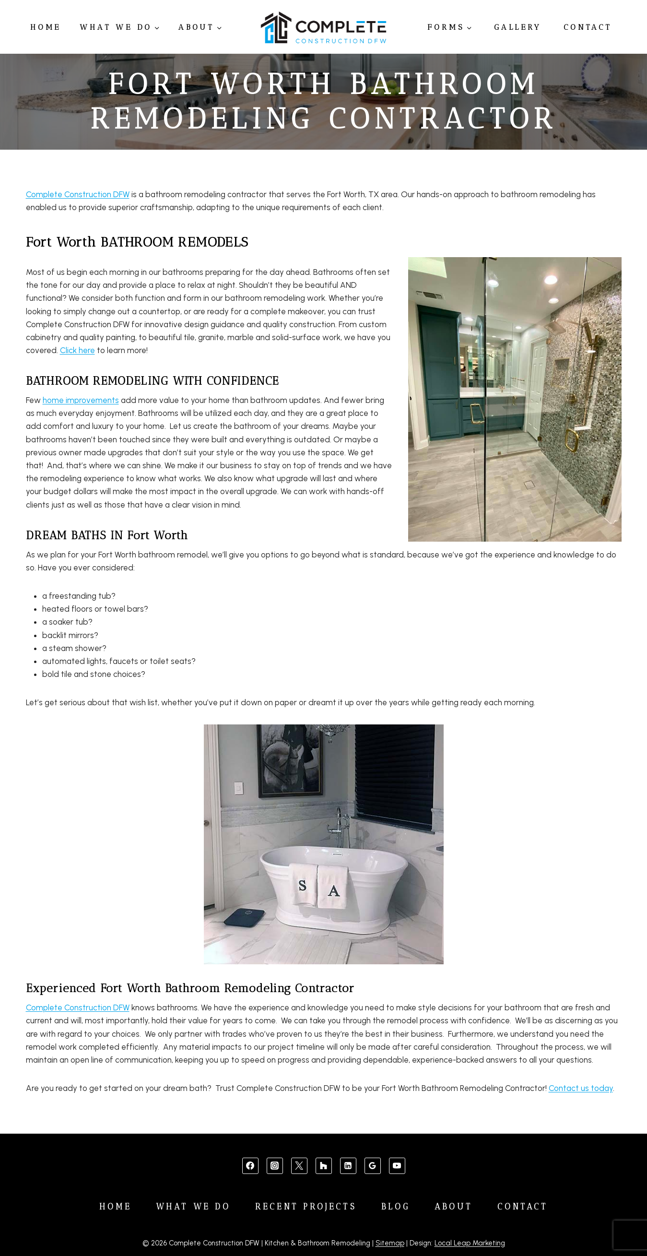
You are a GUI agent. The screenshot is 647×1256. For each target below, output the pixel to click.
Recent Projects (306, 1206)
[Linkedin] (348, 1166)
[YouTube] (397, 1166)
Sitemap (390, 1243)
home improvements (81, 400)
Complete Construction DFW (77, 194)
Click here (77, 350)
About (454, 1206)
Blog (395, 1206)
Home (45, 27)
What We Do (193, 1206)
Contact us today (581, 1088)
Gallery (517, 27)
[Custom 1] (324, 1166)
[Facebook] (250, 1166)
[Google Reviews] (373, 1166)
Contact (588, 27)
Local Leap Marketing (470, 1243)
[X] (299, 1166)
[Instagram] (275, 1166)
